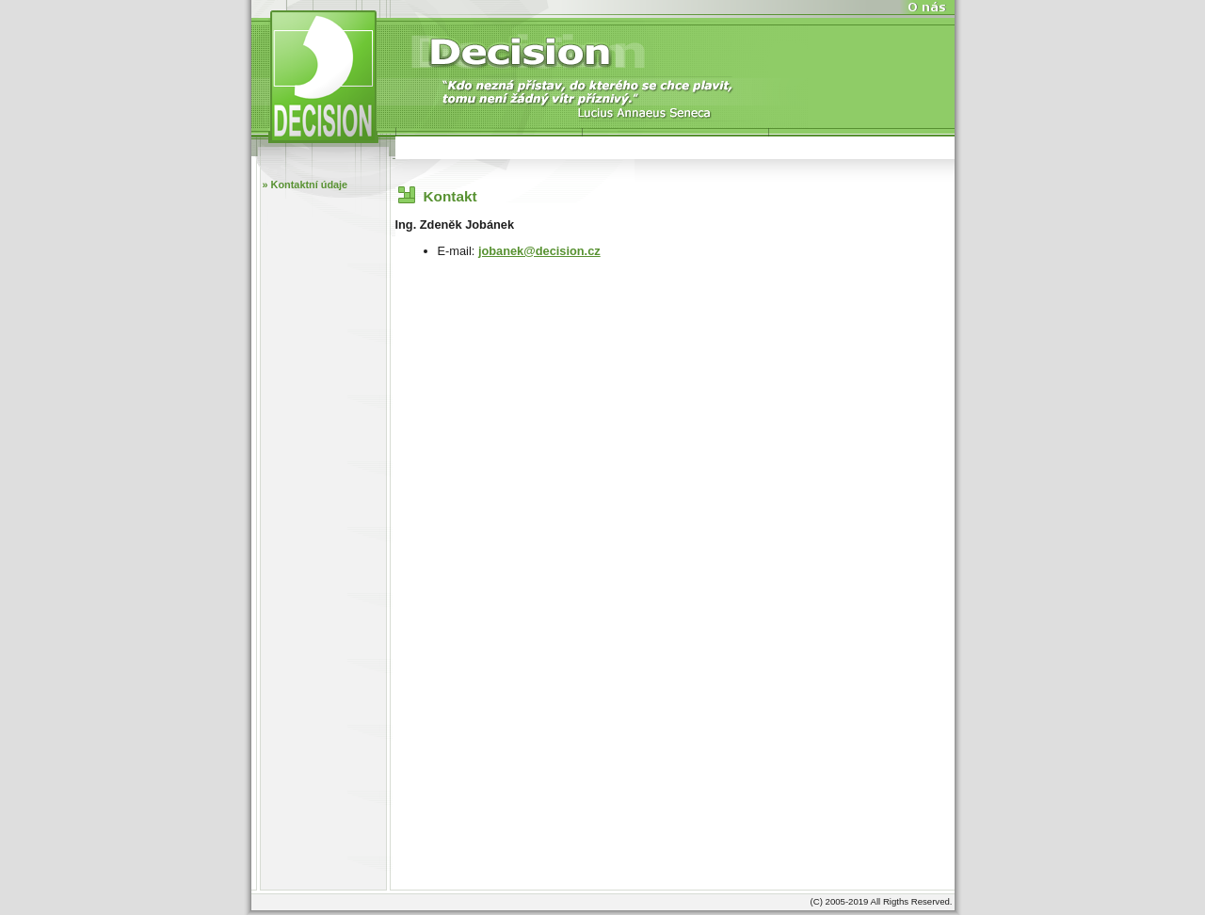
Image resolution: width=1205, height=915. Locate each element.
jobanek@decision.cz (539, 251)
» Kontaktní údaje (305, 184)
